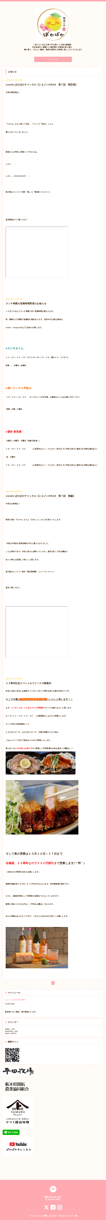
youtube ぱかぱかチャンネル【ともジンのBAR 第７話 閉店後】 (42, 84)
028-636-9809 (54, 1199)
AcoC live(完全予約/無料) (15, 1000)
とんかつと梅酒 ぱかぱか (45, 1216)
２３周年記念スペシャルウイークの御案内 (28, 683)
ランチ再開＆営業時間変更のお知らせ (26, 303)
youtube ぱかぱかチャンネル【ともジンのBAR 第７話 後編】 (40, 496)
